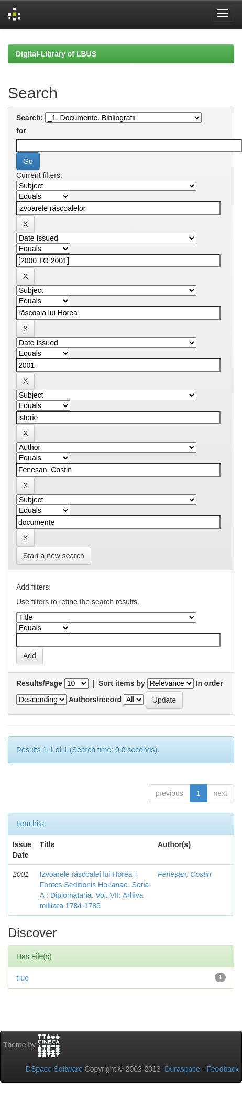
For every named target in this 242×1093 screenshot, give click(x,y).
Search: (29, 118)
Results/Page (39, 683)
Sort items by (121, 683)
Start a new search (53, 555)
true (22, 978)
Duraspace (182, 1069)
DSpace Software (54, 1069)
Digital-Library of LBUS (56, 54)
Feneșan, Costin (184, 874)
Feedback (223, 1069)
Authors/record (95, 699)
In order (209, 683)
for (21, 131)
